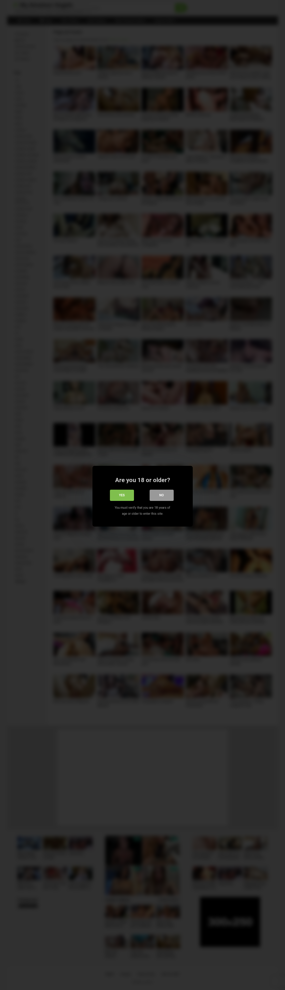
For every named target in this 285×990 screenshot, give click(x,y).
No (161, 494)
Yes (122, 494)
